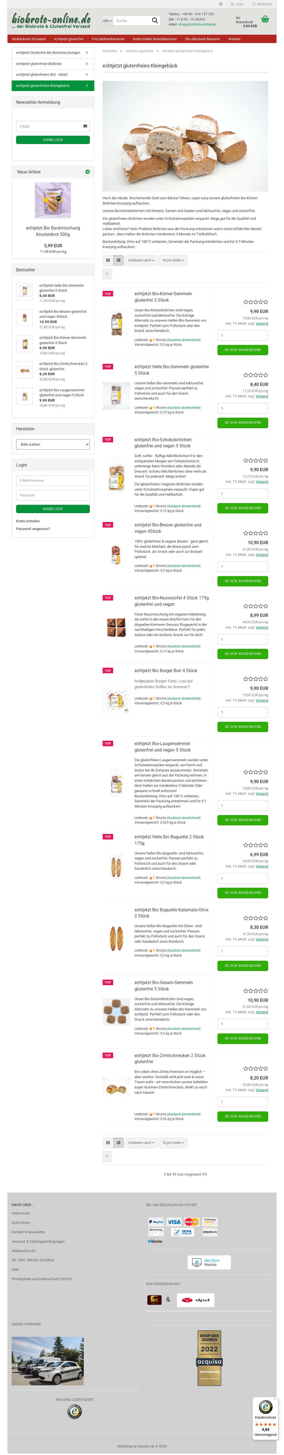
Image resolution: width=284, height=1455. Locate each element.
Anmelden (53, 141)
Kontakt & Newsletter (28, 1233)
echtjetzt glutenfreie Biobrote (38, 65)
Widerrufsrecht (23, 1252)
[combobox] (141, 261)
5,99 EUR (53, 247)
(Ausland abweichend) (184, 341)
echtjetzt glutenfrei (68, 39)
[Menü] (275, 1400)
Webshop (124, 1448)
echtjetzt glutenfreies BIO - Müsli (41, 76)
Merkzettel (262, 4)
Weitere (234, 39)
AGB (15, 1271)
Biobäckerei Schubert (29, 39)
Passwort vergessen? (33, 530)
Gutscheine (21, 1224)
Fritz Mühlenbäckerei (108, 39)
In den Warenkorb (243, 351)
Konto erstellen (28, 522)
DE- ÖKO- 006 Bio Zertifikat (33, 1261)
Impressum (21, 1214)
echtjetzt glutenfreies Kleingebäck (43, 87)
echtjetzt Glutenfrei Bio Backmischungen (48, 54)
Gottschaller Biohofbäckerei (155, 39)
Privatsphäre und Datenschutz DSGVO (42, 1280)
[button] (221, 4)
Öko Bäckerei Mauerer (202, 39)
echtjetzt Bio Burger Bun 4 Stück (166, 672)
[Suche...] (107, 21)
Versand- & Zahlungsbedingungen (38, 1243)
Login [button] (237, 4)
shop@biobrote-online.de (197, 24)
